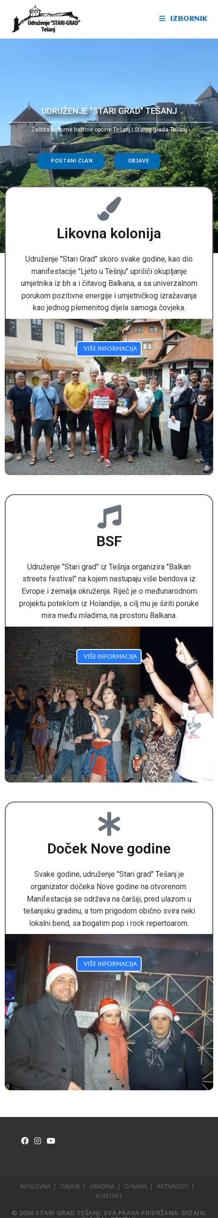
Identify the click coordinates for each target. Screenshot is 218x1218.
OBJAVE (70, 1186)
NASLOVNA (36, 1186)
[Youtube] (51, 1141)
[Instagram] (37, 1141)
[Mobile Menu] (183, 19)
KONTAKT (109, 1196)
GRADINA (102, 1186)
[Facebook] (25, 1141)
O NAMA (136, 1186)
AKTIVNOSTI (173, 1186)
